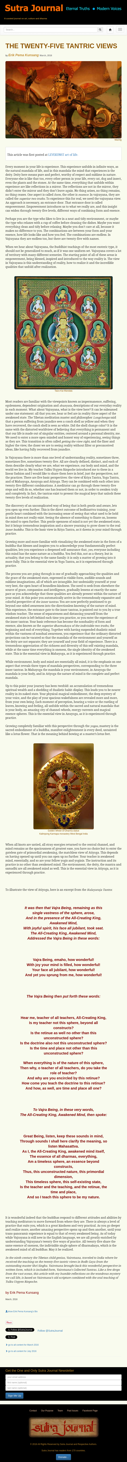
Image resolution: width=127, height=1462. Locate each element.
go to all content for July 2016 (21, 1351)
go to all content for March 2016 (22, 1345)
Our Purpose (47, 1410)
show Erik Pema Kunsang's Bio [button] (21, 1311)
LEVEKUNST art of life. (63, 155)
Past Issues (72, 1410)
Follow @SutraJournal (50, 1330)
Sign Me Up (14, 1395)
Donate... (63, 1457)
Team (60, 1410)
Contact (33, 1410)
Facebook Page (90, 1410)
